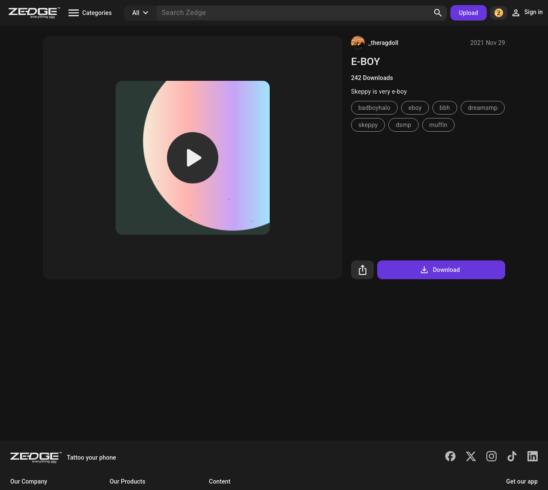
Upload (468, 12)
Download (439, 270)
